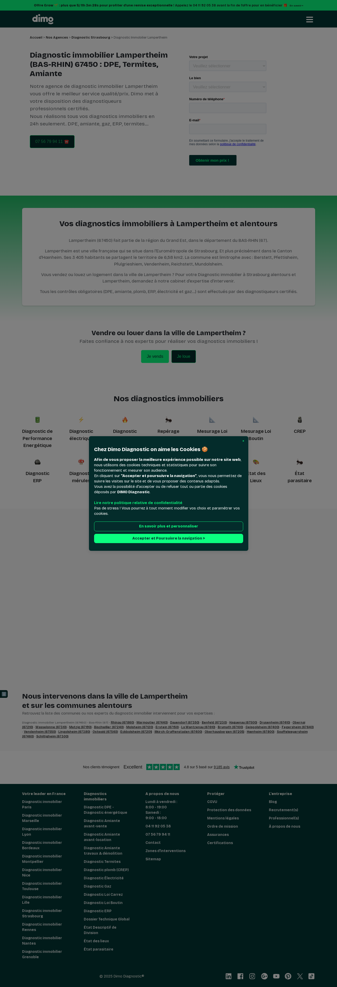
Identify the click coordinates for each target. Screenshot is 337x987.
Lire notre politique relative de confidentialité (138, 502)
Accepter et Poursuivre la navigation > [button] (168, 538)
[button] (243, 441)
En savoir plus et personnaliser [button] (168, 526)
